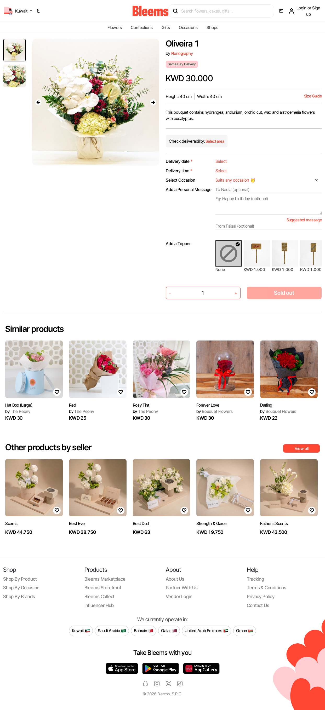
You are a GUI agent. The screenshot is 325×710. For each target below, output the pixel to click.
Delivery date (179, 161)
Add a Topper (178, 243)
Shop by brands (19, 596)
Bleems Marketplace (105, 579)
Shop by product (20, 579)
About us (175, 579)
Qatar (169, 631)
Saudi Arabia (112, 631)
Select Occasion (180, 180)
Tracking (255, 579)
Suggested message (304, 219)
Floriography (182, 53)
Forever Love (207, 405)
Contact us (258, 605)
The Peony (17, 411)
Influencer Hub (99, 605)
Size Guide (313, 96)
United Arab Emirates (207, 631)
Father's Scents (274, 523)
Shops (212, 27)
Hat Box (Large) (18, 405)
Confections (141, 27)
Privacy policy (261, 596)
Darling (266, 405)
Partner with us (182, 587)
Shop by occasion (21, 587)
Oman (244, 631)
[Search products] (223, 11)
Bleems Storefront (102, 587)
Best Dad (141, 523)
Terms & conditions (266, 587)
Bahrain (143, 631)
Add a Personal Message (189, 189)
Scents (11, 523)
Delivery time (179, 170)
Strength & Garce (211, 523)
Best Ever (77, 523)
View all (302, 448)
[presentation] (38, 102)
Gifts (166, 27)
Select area (214, 141)
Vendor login (179, 596)
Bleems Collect (99, 596)
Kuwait (81, 631)
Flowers (114, 27)
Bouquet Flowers (214, 411)
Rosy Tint (141, 405)
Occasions (188, 27)
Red (72, 405)
